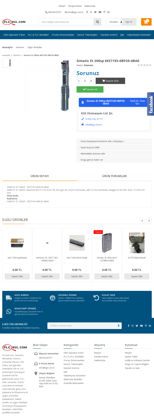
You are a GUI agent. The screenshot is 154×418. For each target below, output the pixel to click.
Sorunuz (88, 73)
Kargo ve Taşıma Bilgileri (137, 344)
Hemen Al (138, 80)
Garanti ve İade (132, 348)
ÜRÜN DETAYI (39, 167)
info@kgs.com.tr (74, 12)
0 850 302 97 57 (94, 110)
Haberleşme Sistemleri (139, 34)
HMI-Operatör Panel (14, 34)
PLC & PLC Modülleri (38, 34)
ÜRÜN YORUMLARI (114, 167)
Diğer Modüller (35, 47)
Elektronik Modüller (73, 359)
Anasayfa (7, 47)
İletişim (62, 6)
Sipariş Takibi (131, 337)
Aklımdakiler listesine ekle (93, 145)
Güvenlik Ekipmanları (73, 363)
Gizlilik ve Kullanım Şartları (137, 341)
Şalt (122, 34)
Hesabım (113, 21)
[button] (149, 212)
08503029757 (53, 12)
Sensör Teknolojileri (87, 34)
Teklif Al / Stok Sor (113, 94)
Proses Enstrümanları (63, 34)
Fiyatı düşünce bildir (90, 138)
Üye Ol (129, 21)
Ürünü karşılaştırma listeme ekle (96, 132)
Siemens (20, 47)
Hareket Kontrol (108, 34)
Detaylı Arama (75, 6)
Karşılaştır (118, 132)
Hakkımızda (89, 6)
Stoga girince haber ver (92, 151)
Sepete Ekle (109, 80)
